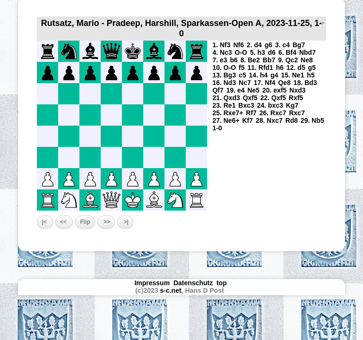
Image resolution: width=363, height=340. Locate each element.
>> (106, 222)
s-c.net (171, 290)
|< (45, 222)
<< (64, 222)
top (222, 283)
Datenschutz (193, 283)
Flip (85, 222)
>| (125, 222)
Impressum (152, 283)
